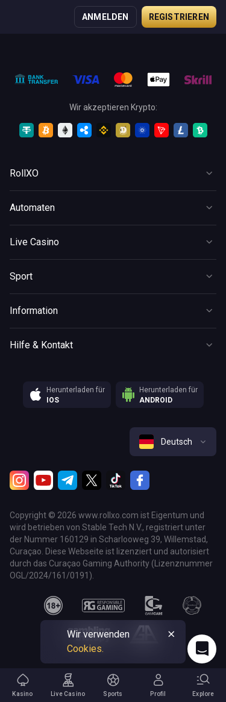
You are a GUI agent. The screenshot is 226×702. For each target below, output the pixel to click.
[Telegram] (67, 480)
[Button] (113, 173)
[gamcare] (153, 605)
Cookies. (85, 648)
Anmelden (105, 17)
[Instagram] (19, 480)
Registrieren (179, 17)
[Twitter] (91, 480)
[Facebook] (139, 480)
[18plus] (53, 605)
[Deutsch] (173, 441)
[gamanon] (192, 605)
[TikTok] (115, 480)
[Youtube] (43, 480)
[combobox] (173, 441)
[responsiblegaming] (103, 605)
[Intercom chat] (201, 649)
